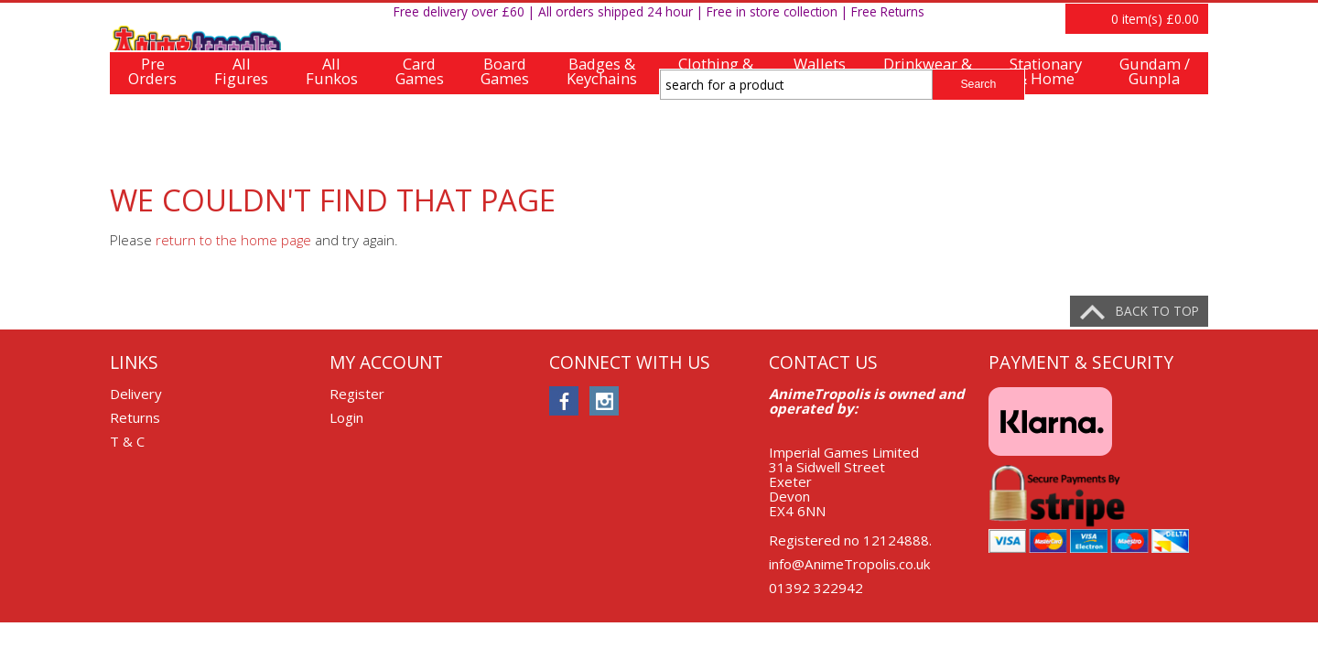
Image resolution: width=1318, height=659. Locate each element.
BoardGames (505, 139)
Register (1124, 21)
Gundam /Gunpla (1154, 139)
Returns (135, 417)
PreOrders (152, 139)
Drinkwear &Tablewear (927, 139)
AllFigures (241, 139)
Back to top (1157, 310)
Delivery (136, 393)
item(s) (1155, 85)
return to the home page (233, 240)
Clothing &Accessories (716, 139)
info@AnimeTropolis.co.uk (849, 564)
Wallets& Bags (820, 139)
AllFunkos (332, 139)
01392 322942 (816, 587)
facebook (563, 401)
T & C (127, 441)
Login (1185, 21)
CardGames (419, 139)
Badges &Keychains (602, 139)
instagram (604, 401)
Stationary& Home (1046, 139)
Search (978, 84)
